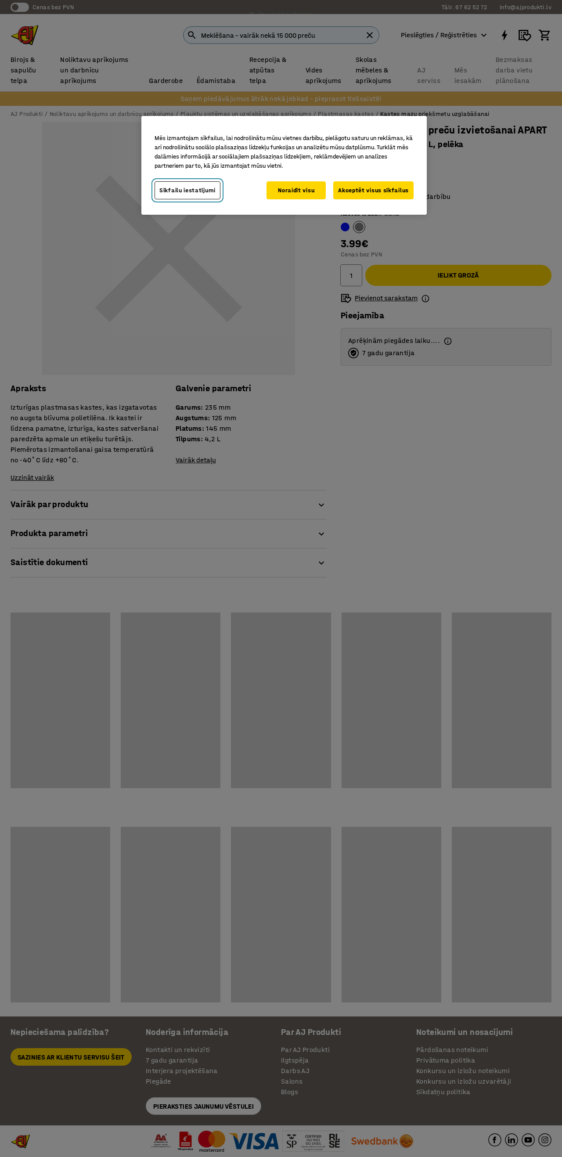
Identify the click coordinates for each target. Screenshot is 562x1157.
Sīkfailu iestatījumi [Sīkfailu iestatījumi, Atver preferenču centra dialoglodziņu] (187, 190)
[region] (284, 165)
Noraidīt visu (296, 190)
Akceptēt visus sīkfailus (373, 190)
